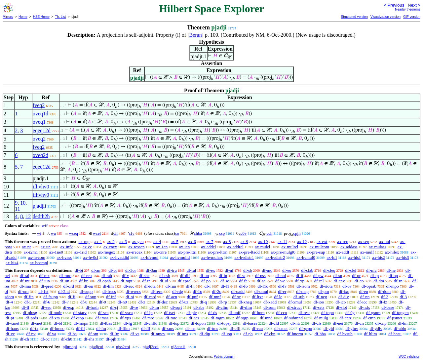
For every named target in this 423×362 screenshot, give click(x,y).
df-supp (86, 291)
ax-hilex (392, 252)
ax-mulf (367, 252)
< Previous (394, 5)
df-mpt (126, 280)
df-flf (145, 328)
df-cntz (345, 317)
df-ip (148, 312)
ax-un (46, 246)
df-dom (384, 291)
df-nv (30, 333)
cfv (132, 233)
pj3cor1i (178, 346)
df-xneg (245, 302)
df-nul (280, 275)
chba (198, 233)
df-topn (327, 312)
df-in (223, 275)
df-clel (350, 270)
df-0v (114, 333)
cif (115, 233)
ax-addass (348, 246)
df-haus (12, 328)
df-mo (267, 270)
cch (269, 233)
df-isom (303, 286)
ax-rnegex (106, 252)
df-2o (216, 291)
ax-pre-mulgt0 (283, 252)
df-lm (402, 323)
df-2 (384, 296)
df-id (164, 280)
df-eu (286, 270)
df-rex (44, 275)
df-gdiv (375, 328)
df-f (207, 286)
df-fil (80, 328)
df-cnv (339, 280)
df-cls (317, 323)
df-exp (68, 307)
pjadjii (39, 206)
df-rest (304, 312)
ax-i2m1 (31, 252)
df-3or (130, 270)
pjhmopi (69, 346)
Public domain (224, 356)
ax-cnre (160, 252)
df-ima (25, 286)
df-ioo (319, 302)
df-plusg (30, 312)
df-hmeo (57, 328)
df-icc (362, 302)
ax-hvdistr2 (275, 257)
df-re (134, 307)
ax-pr (26, 246)
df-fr (243, 280)
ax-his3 (402, 257)
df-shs (89, 339)
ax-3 (123, 241)
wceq (73, 233)
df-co (359, 280)
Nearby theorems (407, 9)
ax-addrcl (235, 246)
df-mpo (392, 286)
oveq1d (40, 113)
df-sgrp (242, 317)
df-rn (398, 280)
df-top (174, 323)
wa (53, 233)
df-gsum (373, 312)
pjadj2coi (150, 346)
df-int (24, 280)
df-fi (71, 296)
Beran (195, 35)
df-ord (68, 286)
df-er (282, 291)
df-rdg (177, 291)
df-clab (307, 270)
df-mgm (218, 317)
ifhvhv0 (41, 186)
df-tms (212, 328)
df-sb (247, 270)
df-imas (101, 317)
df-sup (90, 296)
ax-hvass (64, 257)
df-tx (34, 328)
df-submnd (293, 317)
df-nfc (371, 270)
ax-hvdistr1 (244, 257)
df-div (343, 296)
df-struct (294, 307)
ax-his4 (12, 262)
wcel (97, 233)
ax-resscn (136, 246)
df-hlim (370, 333)
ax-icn (184, 246)
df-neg (321, 296)
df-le (278, 296)
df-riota (326, 286)
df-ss (241, 275)
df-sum (269, 307)
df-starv (80, 312)
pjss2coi (123, 346)
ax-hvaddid (119, 257)
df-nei (338, 323)
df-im (154, 307)
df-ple (191, 312)
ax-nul (384, 241)
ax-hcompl (39, 262)
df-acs (194, 317)
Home (23, 17)
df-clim (222, 307)
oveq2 (39, 138)
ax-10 (263, 241)
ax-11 (282, 241)
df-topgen (400, 312)
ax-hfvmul (149, 257)
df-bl (58, 323)
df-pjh (111, 339)
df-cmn (369, 317)
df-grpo (305, 328)
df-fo (243, 286)
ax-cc (87, 246)
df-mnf (215, 296)
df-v (125, 275)
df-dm (378, 280)
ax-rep (342, 241)
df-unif (235, 312)
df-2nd (64, 291)
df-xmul (295, 302)
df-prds (31, 317)
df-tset (169, 312)
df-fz (383, 302)
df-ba (72, 333)
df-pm (324, 291)
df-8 (84, 302)
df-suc (129, 286)
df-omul (261, 291)
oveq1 (39, 122)
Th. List (60, 17)
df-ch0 (66, 339)
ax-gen (137, 241)
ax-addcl (208, 246)
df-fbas (106, 323)
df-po (206, 280)
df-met (36, 323)
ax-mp (84, 241)
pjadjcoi (96, 346)
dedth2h (41, 216)
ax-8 (227, 241)
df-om (23, 291)
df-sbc (144, 275)
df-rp (222, 302)
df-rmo (65, 275)
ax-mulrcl (290, 246)
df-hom (258, 312)
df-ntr (295, 323)
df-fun (170, 286)
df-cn (359, 323)
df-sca (103, 312)
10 (22, 203)
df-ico (340, 302)
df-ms (190, 328)
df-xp (299, 280)
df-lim (108, 286)
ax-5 (174, 241)
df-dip (205, 333)
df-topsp (224, 323)
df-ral (24, 275)
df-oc (45, 339)
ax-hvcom (36, 257)
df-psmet (394, 317)
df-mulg (321, 317)
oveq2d (40, 155)
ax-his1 (354, 257)
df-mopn (81, 323)
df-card (150, 296)
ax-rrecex (134, 252)
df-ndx (364, 307)
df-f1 (225, 286)
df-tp (374, 275)
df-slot (341, 307)
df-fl (25, 307)
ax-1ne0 (56, 252)
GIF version (411, 17)
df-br (83, 280)
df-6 (46, 302)
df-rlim (246, 307)
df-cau (257, 328)
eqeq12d (42, 130)
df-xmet (12, 323)
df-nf (229, 270)
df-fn (190, 286)
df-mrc (171, 317)
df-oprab (369, 286)
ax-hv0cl (90, 257)
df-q (203, 302)
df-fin (29, 296)
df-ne (390, 270)
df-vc (10, 333)
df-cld (274, 323)
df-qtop (77, 317)
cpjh (296, 233)
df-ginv (351, 328)
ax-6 (192, 241)
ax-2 (110, 241)
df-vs (135, 333)
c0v (244, 233)
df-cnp (380, 323)
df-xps (125, 317)
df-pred (47, 286)
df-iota (150, 286)
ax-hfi (332, 257)
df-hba (320, 333)
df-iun (44, 280)
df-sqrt (176, 307)
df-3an (151, 270)
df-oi (130, 296)
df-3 (403, 296)
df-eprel (184, 280)
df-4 (9, 302)
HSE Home (41, 17)
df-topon (198, 323)
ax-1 (98, 241)
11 (17, 209)
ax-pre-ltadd (249, 252)
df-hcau (395, 333)
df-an (95, 270)
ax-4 (157, 241)
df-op (393, 275)
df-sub (298, 296)
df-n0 (122, 302)
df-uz (183, 302)
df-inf (111, 296)
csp (222, 233)
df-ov (347, 286)
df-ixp (344, 291)
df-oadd (237, 291)
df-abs (198, 307)
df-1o (197, 291)
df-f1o (262, 286)
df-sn (337, 275)
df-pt (10, 317)
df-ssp (226, 333)
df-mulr (55, 312)
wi (39, 233)
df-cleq (329, 270)
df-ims (182, 333)
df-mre (148, 317)
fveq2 (39, 105)
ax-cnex (110, 246)
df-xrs (55, 317)
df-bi (79, 270)
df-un (204, 275)
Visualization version (385, 17)
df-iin (64, 280)
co (177, 233)
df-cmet (281, 328)
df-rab (106, 275)
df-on (88, 286)
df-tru (172, 270)
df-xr (236, 296)
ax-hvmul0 (305, 257)
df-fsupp (50, 296)
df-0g (350, 312)
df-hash (92, 307)
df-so (224, 280)
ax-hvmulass (212, 257)
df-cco (281, 312)
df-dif (185, 275)
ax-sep (363, 241)
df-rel (319, 280)
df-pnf (192, 296)
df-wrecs (133, 291)
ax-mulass (377, 246)
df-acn (171, 296)
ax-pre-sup (316, 252)
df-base (387, 307)
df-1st (43, 291)
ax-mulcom (319, 246)
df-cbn (269, 333)
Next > (414, 5)
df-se (261, 280)
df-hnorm (295, 333)
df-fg (128, 323)
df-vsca (126, 312)
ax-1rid (80, 252)
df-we (280, 280)
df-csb (164, 275)
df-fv (282, 286)
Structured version (354, 17)
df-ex (210, 270)
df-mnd (266, 317)
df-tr (146, 280)
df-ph (247, 333)
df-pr (356, 275)
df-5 (28, 302)
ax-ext (322, 241)
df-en (363, 291)
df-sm (93, 333)
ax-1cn (162, 246)
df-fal (191, 270)
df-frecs (109, 291)
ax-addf (342, 252)
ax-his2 (378, 257)
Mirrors (8, 17)
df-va (51, 333)
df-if (299, 275)
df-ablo (400, 328)
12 (28, 216)
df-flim (124, 328)
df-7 (65, 302)
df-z (141, 302)
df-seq (46, 307)
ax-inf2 (66, 246)
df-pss (260, 275)
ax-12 (302, 241)
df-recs (157, 291)
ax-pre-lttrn (217, 252)
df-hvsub (345, 333)
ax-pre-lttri (187, 252)
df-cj (114, 307)
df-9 (102, 302)
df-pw (318, 275)
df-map (302, 291)
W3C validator (409, 356)
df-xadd (270, 302)
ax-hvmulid (180, 257)
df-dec (162, 302)
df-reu (86, 275)
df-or (112, 270)
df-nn (364, 296)
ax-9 (244, 241)
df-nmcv (158, 333)
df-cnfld (150, 323)
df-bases (250, 323)
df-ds (212, 312)
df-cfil (235, 328)
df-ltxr (257, 296)
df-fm (101, 328)
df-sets (319, 307)
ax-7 (209, 241)
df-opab (104, 280)
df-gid (329, 328)
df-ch (24, 339)
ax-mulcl (262, 246)
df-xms (168, 328)
